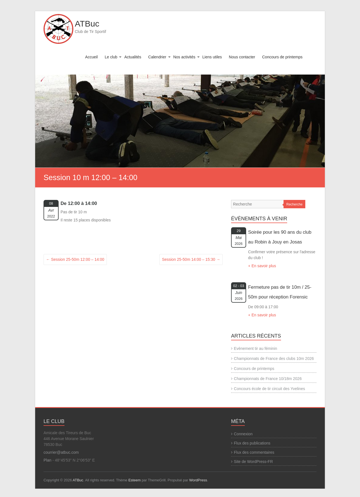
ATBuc (87, 23)
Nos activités (184, 57)
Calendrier (157, 57)
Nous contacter (242, 57)
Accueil (91, 57)
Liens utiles (212, 57)
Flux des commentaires (254, 452)
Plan (47, 460)
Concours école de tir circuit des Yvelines (269, 388)
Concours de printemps (282, 57)
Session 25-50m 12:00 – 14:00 (75, 259)
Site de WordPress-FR (253, 461)
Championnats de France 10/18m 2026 (268, 378)
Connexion (243, 434)
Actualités (132, 57)
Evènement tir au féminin (255, 348)
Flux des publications (252, 443)
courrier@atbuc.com (61, 452)
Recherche (294, 204)
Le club (111, 57)
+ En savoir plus (262, 266)
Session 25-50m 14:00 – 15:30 (191, 259)
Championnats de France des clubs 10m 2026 (274, 358)
